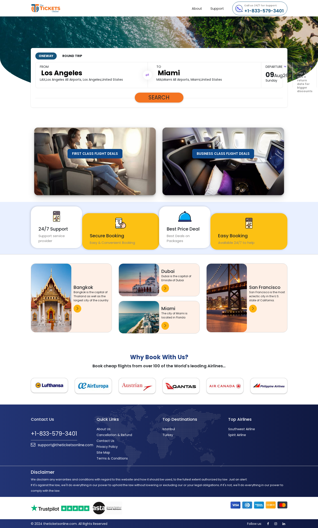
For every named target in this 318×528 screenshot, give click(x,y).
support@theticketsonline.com (62, 444)
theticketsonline (54, 8)
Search (159, 97)
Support (217, 8)
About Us (104, 428)
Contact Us (105, 440)
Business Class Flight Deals (223, 153)
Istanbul (168, 428)
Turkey (167, 434)
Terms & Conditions (112, 458)
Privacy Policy (107, 446)
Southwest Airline (241, 428)
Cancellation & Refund (114, 434)
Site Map (103, 452)
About (197, 8)
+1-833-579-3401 (264, 9)
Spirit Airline (237, 434)
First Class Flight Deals (95, 153)
